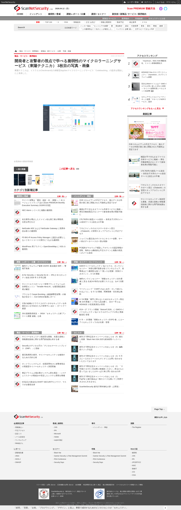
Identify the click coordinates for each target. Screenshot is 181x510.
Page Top (158, 409)
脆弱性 (134, 453)
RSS (66, 22)
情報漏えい (19, 427)
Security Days (59, 462)
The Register (136, 427)
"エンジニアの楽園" (100, 26)
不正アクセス (20, 430)
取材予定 (120, 22)
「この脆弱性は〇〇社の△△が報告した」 (96, 29)
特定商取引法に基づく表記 (92, 484)
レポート (17, 449)
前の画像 (21, 169)
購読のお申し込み (160, 417)
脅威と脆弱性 (58, 423)
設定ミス (18, 434)
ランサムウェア (20, 440)
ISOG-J (18, 459)
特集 (93, 449)
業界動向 (125, 18)
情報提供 (76, 22)
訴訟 (127, 26)
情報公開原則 (106, 22)
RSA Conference (60, 459)
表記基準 (132, 22)
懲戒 (155, 26)
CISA (134, 475)
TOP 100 (48, 22)
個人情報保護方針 (108, 484)
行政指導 (134, 26)
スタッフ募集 (138, 484)
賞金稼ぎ (119, 26)
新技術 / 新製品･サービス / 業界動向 (129, 14)
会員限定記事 (19, 423)
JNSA (17, 456)
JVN (55, 427)
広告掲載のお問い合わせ (65, 484)
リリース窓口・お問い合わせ (45, 484)
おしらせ (77, 333)
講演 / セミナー (98, 14)
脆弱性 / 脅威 (54, 14)
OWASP (18, 462)
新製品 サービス (109, 18)
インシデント (35, 14)
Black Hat (57, 453)
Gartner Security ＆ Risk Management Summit (70, 456)
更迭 (142, 26)
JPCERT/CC (136, 462)
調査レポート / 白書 (76, 14)
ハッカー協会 (85, 26)
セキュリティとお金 (156, 18)
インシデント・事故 (82, 196)
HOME (20, 14)
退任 (148, 26)
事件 (93, 423)
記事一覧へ (61, 196)
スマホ (144, 22)
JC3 (133, 472)
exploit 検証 (58, 440)
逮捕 (161, 26)
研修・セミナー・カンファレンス (88, 262)
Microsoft (57, 434)
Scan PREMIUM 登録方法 (141, 8)
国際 (132, 423)
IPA (55, 430)
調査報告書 (19, 453)
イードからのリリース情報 (125, 484)
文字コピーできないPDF (144, 29)
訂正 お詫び (90, 22)
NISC (134, 465)
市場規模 (139, 18)
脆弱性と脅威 (22, 196)
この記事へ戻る (69, 168)
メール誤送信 (20, 437)
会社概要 (78, 484)
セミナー (56, 449)
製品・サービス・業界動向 (28, 333)
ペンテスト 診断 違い (124, 29)
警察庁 (134, 469)
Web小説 (134, 449)
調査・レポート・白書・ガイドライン (32, 262)
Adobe (56, 437)
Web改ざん (19, 443)
